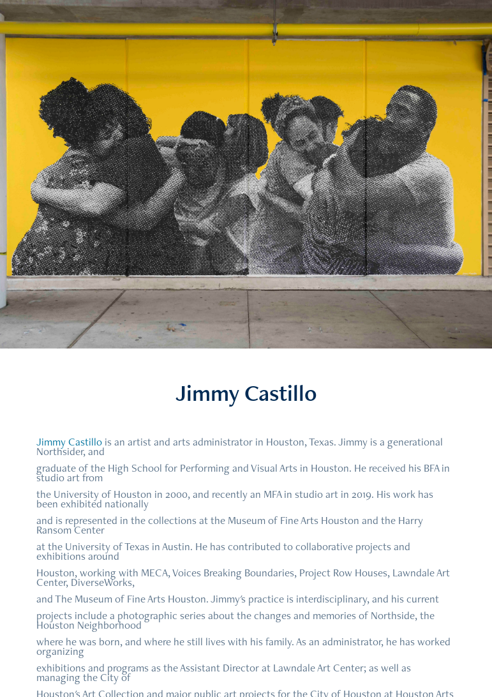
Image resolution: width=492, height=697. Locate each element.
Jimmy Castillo (69, 442)
